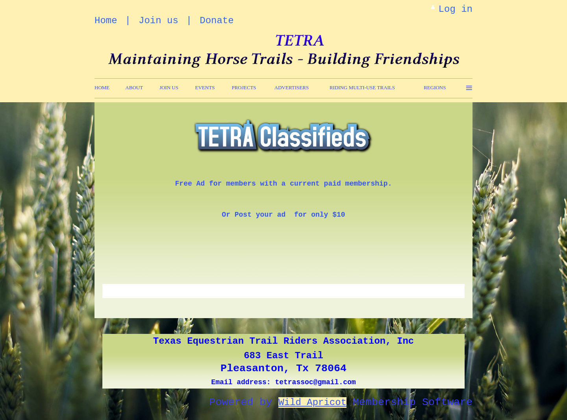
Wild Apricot (312, 402)
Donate (216, 20)
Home (105, 20)
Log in (455, 9)
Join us (158, 20)
